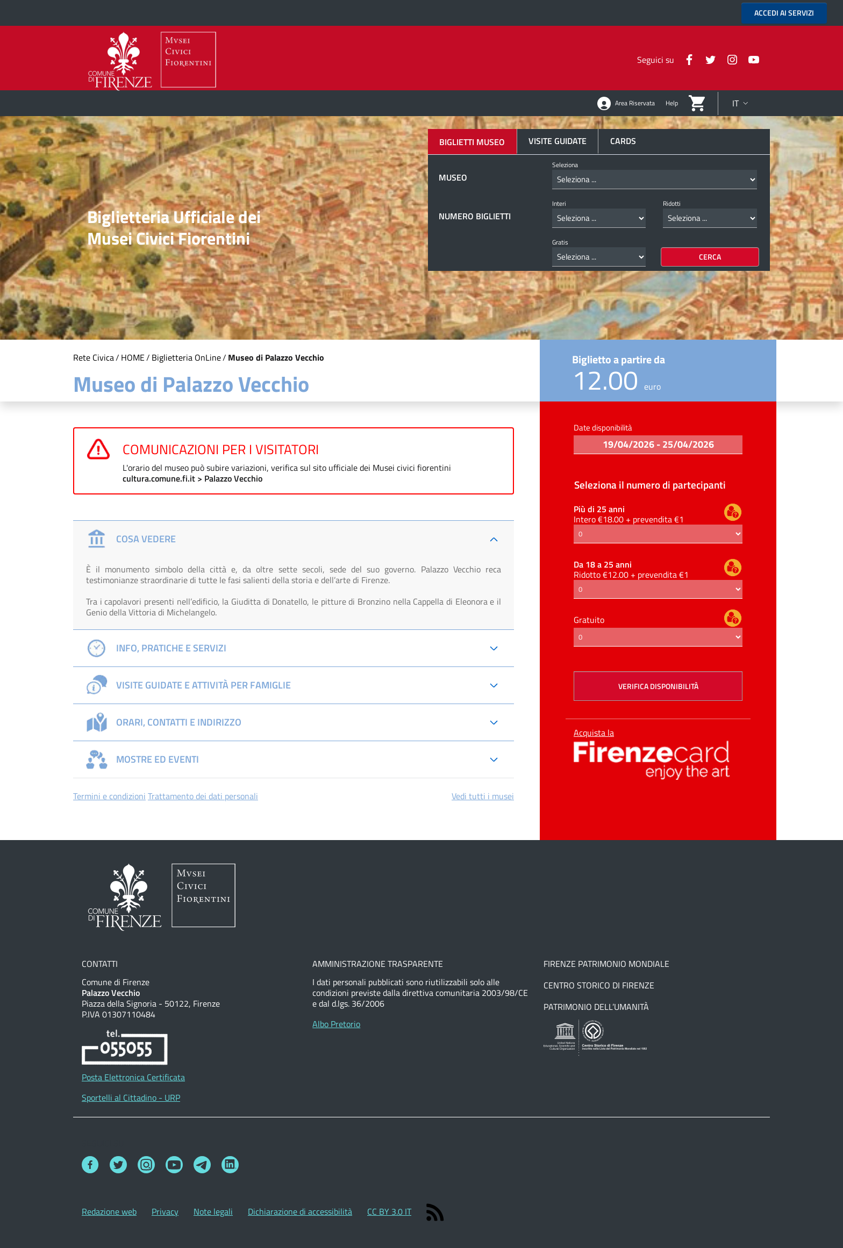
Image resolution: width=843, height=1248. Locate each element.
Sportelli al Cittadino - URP (131, 1097)
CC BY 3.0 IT (389, 1211)
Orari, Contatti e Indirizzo (163, 722)
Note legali (213, 1211)
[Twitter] (706, 58)
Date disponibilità (603, 427)
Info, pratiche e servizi (156, 648)
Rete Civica (93, 357)
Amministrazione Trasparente (377, 963)
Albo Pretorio (336, 1023)
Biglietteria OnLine (186, 357)
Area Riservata (626, 103)
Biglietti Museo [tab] (472, 141)
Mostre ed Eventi (142, 759)
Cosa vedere (131, 539)
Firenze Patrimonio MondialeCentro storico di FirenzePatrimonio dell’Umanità (606, 985)
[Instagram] (728, 58)
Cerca (710, 256)
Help (672, 103)
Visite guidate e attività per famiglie (188, 685)
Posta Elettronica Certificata (133, 1077)
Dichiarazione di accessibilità (300, 1211)
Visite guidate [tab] (557, 140)
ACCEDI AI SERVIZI (784, 12)
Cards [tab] (623, 140)
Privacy (165, 1211)
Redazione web (109, 1211)
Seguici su (103, 1143)
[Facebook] (685, 58)
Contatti (100, 963)
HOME (133, 357)
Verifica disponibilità (658, 686)
